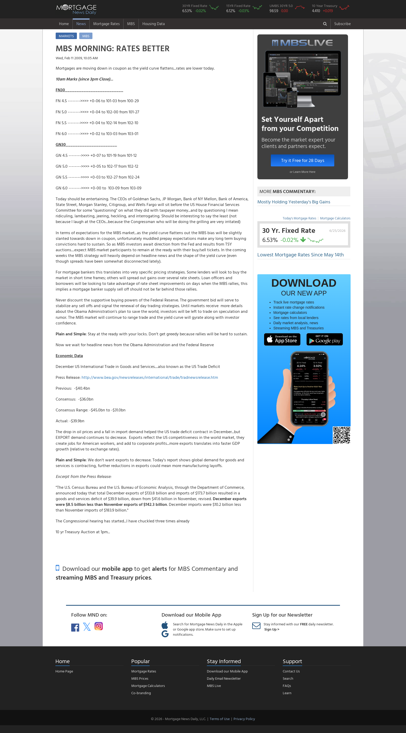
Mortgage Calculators (335, 218)
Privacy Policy (244, 718)
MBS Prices (139, 678)
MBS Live (214, 685)
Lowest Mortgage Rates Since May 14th (300, 254)
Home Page (64, 671)
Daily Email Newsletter (224, 678)
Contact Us (291, 671)
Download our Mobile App (227, 671)
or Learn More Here (302, 171)
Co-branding (141, 692)
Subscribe (342, 24)
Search (288, 678)
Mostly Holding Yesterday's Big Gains (293, 201)
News (81, 24)
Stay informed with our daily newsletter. (299, 626)
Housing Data (153, 24)
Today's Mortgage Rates (299, 218)
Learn (287, 692)
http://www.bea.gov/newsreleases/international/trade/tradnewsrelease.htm (150, 377)
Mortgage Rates (106, 24)
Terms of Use (220, 718)
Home (64, 24)
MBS (131, 24)
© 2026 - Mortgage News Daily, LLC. (178, 718)
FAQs (287, 685)
